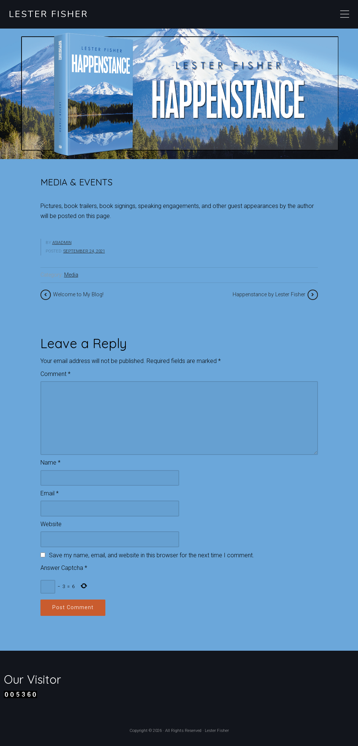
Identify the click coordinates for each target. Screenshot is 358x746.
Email (49, 493)
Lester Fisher (48, 14)
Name (50, 462)
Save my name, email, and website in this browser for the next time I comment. (151, 555)
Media (71, 275)
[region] (179, 94)
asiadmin (62, 242)
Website (51, 524)
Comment (55, 373)
